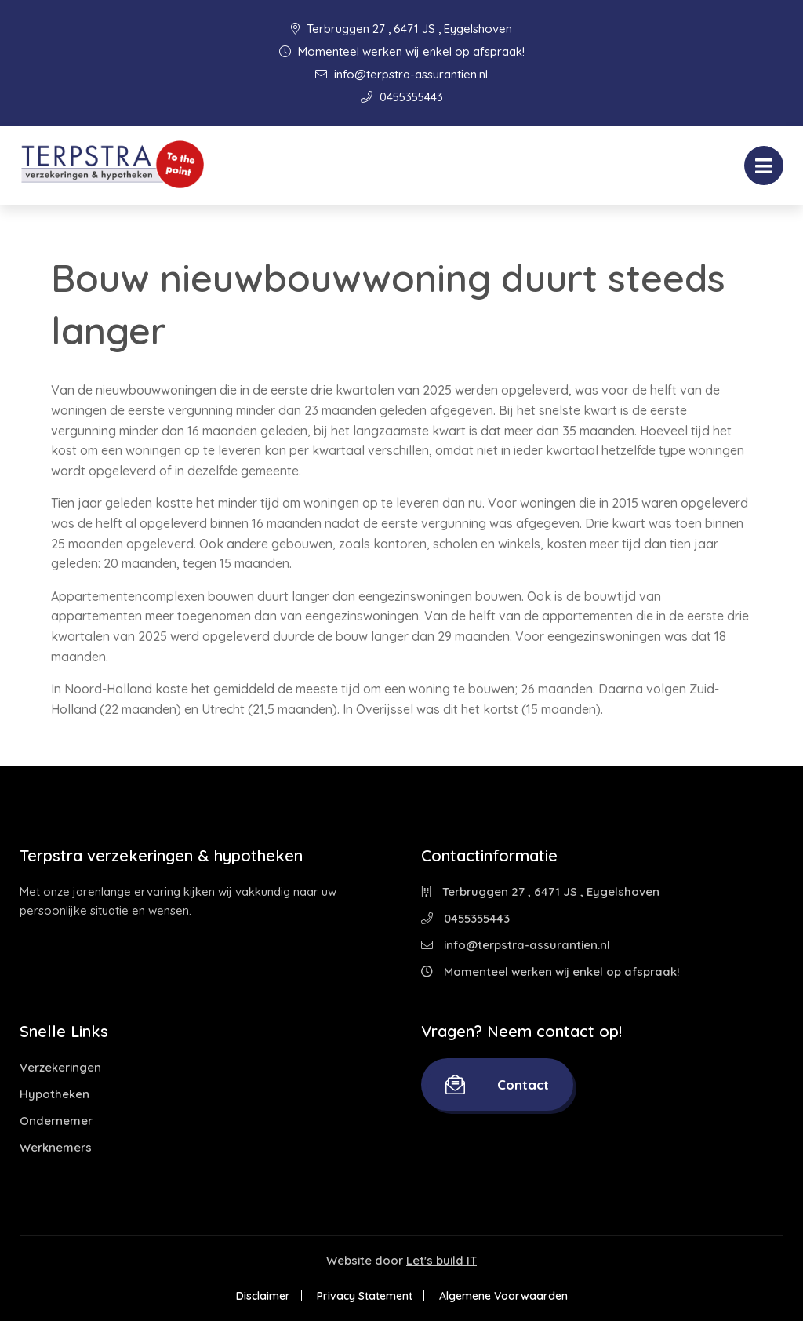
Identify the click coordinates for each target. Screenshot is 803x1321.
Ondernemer (56, 1120)
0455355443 (402, 96)
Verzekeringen (60, 1067)
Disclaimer (263, 1296)
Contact (497, 1084)
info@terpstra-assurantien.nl (401, 74)
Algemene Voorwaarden (503, 1296)
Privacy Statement (364, 1296)
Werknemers (56, 1147)
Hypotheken (54, 1093)
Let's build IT (441, 1260)
